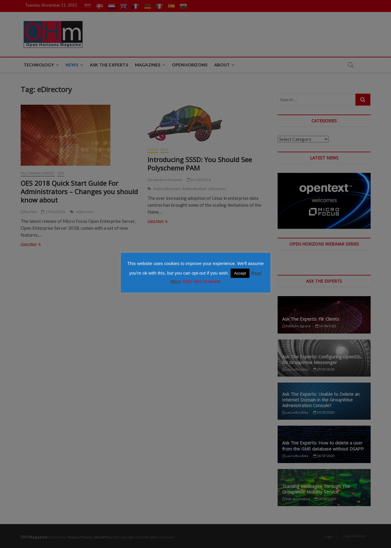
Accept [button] (240, 273)
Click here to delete (201, 281)
